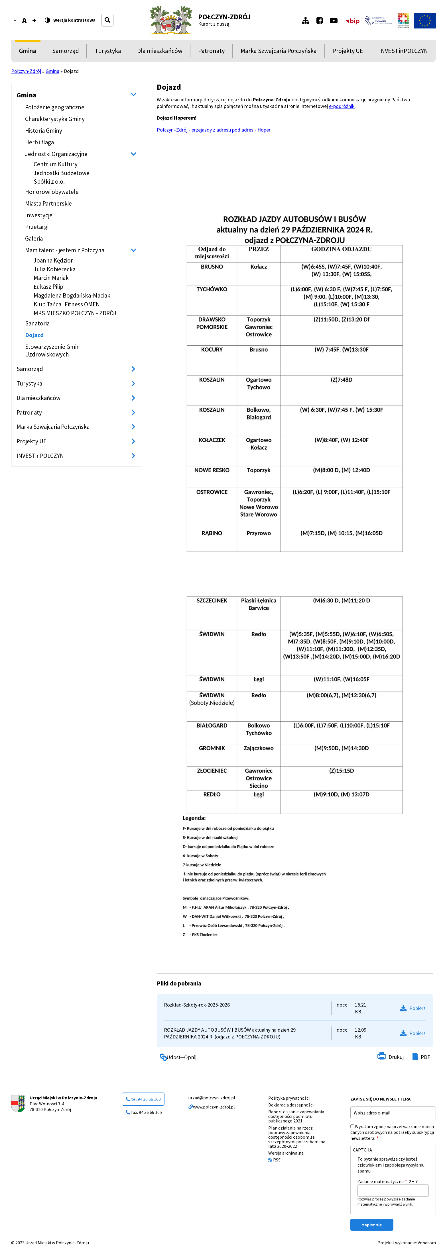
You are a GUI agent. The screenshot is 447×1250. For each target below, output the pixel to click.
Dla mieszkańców (159, 52)
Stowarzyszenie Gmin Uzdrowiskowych (52, 350)
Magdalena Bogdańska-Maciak (72, 295)
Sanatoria (37, 323)
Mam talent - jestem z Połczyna (64, 250)
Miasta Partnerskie (48, 203)
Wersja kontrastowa (74, 20)
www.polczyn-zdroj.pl (211, 1107)
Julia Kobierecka (55, 269)
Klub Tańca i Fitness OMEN (67, 304)
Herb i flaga (39, 142)
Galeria (34, 238)
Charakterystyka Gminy (55, 119)
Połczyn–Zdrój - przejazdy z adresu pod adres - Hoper (214, 129)
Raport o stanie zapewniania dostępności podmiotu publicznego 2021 (296, 1116)
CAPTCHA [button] (362, 1150)
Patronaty (211, 52)
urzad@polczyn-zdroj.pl (211, 1098)
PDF (425, 1057)
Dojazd (34, 335)
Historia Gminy (43, 130)
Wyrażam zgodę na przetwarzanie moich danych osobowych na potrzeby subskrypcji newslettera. (392, 1132)
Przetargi (36, 227)
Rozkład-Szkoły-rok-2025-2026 (197, 1004)
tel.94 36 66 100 (143, 1099)
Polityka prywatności (289, 1098)
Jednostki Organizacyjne (56, 154)
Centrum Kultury (56, 164)
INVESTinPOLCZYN (403, 52)
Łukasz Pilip (48, 286)
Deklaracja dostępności (291, 1105)
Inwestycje (38, 215)
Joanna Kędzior (53, 260)
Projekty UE (347, 52)
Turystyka (108, 52)
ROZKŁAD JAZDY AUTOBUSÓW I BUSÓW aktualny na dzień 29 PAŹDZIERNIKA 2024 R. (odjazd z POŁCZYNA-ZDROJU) (230, 1033)
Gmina (28, 52)
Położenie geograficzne (54, 107)
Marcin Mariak (51, 278)
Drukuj (396, 1057)
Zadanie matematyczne (380, 1181)
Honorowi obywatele (52, 192)
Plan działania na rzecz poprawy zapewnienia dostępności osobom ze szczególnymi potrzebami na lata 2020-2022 (296, 1137)
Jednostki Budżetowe (62, 173)
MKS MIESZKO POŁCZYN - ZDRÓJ (75, 313)
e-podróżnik (342, 106)
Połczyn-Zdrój (224, 16)
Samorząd (65, 52)
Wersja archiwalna (286, 1153)
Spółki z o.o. (49, 181)
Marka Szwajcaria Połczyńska (279, 52)
